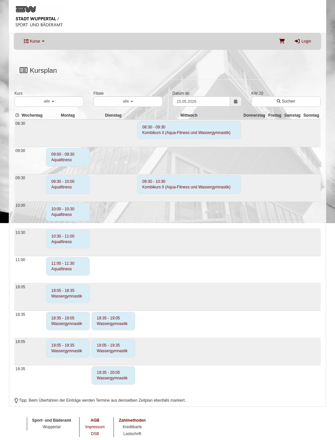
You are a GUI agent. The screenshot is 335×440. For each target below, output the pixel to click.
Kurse (34, 41)
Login (302, 41)
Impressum (95, 427)
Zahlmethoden (132, 420)
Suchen (286, 101)
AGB (95, 420)
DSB (95, 433)
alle (49, 101)
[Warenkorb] (282, 41)
